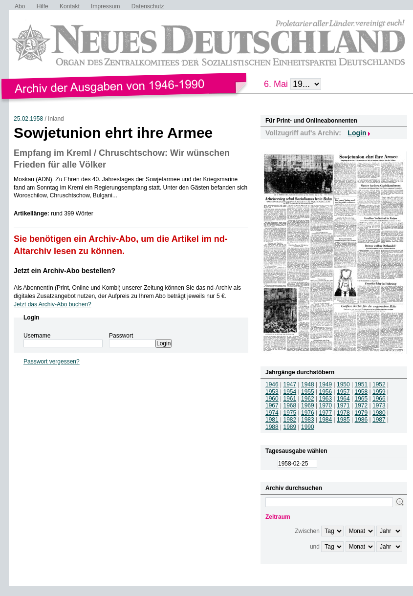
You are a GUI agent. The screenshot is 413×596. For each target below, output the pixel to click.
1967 (272, 405)
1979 (361, 412)
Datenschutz (147, 6)
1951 (361, 384)
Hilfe (42, 6)
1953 (272, 391)
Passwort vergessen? (51, 361)
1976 (307, 412)
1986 (361, 419)
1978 (343, 412)
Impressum (105, 6)
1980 (379, 412)
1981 (272, 419)
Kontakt (70, 6)
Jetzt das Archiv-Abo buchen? (52, 304)
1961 (290, 398)
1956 (325, 391)
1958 (361, 391)
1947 (290, 384)
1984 (325, 419)
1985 (343, 419)
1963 (325, 398)
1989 (290, 427)
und (315, 546)
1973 (379, 405)
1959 (379, 391)
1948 (307, 384)
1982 (290, 419)
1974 (272, 412)
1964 (343, 398)
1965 (361, 398)
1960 (272, 398)
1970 (325, 405)
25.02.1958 (28, 118)
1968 (290, 405)
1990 (307, 427)
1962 (307, 398)
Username (36, 335)
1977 (325, 412)
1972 (361, 405)
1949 (325, 384)
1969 (307, 405)
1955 (307, 391)
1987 (379, 419)
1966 (379, 398)
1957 (343, 391)
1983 (307, 419)
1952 (379, 384)
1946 (272, 384)
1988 (272, 427)
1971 (343, 405)
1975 (290, 412)
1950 (343, 384)
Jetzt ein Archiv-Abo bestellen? (64, 271)
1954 (290, 391)
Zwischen (307, 531)
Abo (20, 6)
